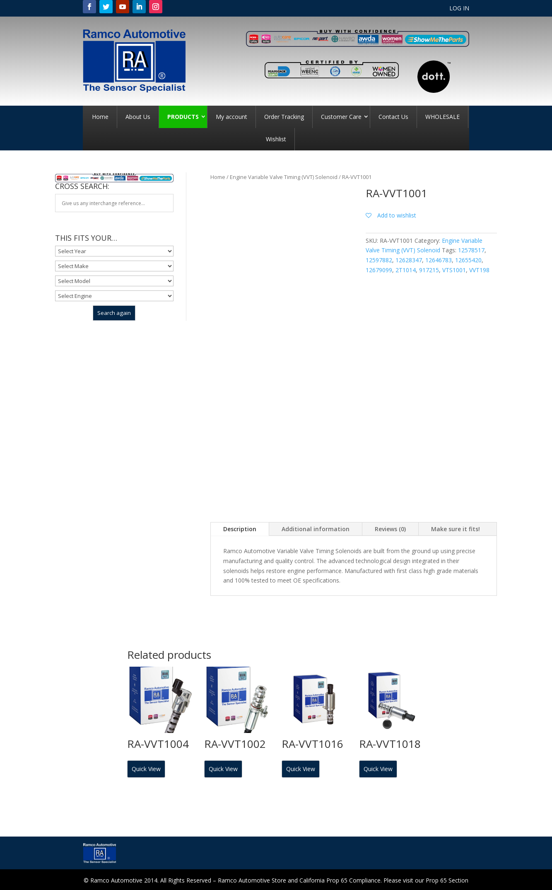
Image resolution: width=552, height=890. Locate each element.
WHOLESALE (442, 117)
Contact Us (393, 117)
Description (239, 529)
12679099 (379, 270)
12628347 (408, 260)
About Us (137, 117)
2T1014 (405, 270)
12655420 (468, 260)
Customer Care (341, 117)
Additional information (316, 529)
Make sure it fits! (455, 529)
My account (231, 117)
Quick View (146, 769)
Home (100, 117)
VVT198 (479, 270)
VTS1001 (454, 270)
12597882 (379, 260)
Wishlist (276, 139)
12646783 (438, 260)
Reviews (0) (390, 529)
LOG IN (459, 8)
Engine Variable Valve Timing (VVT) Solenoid (283, 177)
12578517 (471, 250)
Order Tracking (284, 117)
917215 (429, 270)
